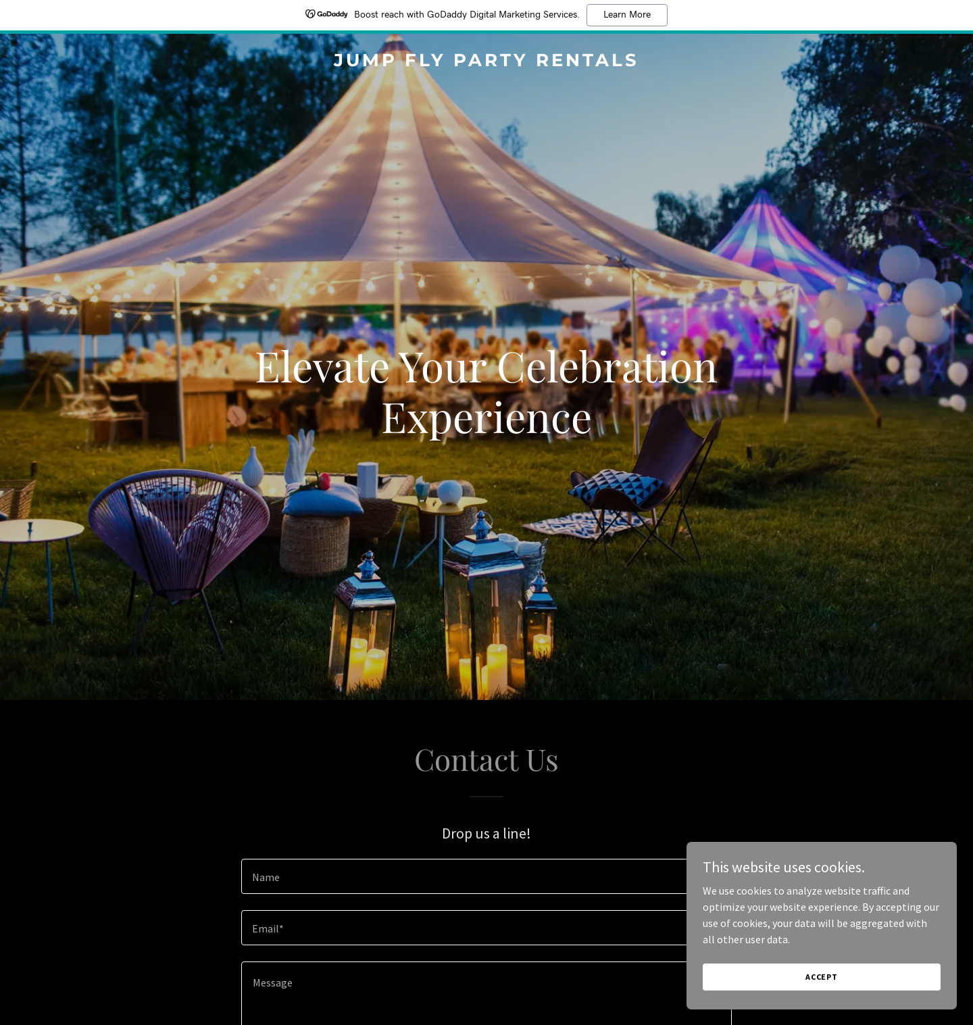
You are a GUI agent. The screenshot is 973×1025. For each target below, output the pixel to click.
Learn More (627, 15)
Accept (821, 977)
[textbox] (486, 876)
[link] (486, 62)
